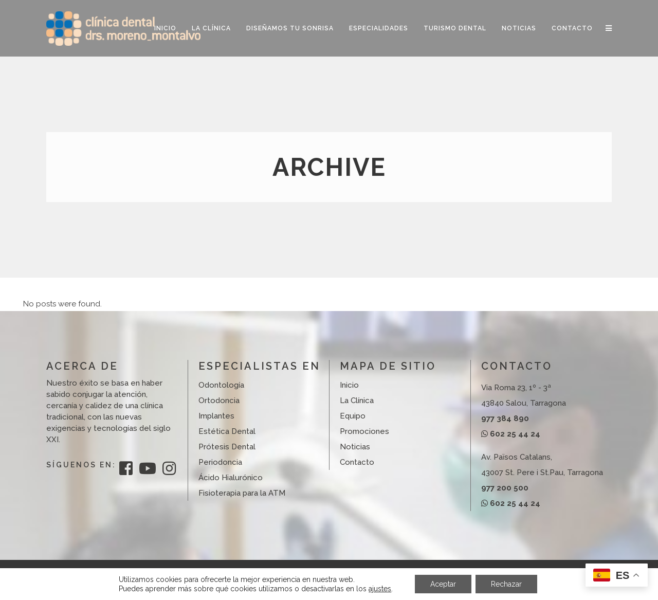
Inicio (349, 385)
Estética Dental (226, 431)
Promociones (364, 431)
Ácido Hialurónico (230, 477)
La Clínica (357, 400)
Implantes (216, 416)
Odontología (221, 385)
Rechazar (506, 584)
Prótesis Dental (226, 446)
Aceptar (443, 584)
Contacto (357, 462)
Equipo (352, 416)
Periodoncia (220, 462)
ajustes (380, 589)
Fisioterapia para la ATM (241, 493)
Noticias (355, 446)
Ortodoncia (219, 400)
